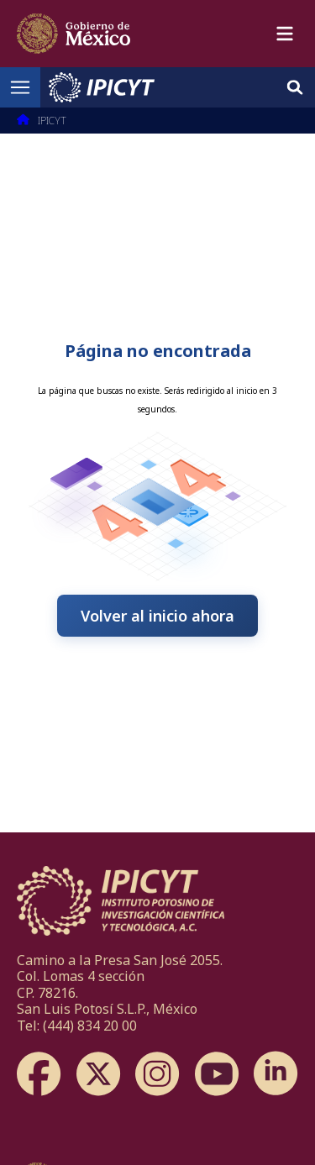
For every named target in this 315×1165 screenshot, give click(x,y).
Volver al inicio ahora (157, 616)
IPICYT (52, 120)
